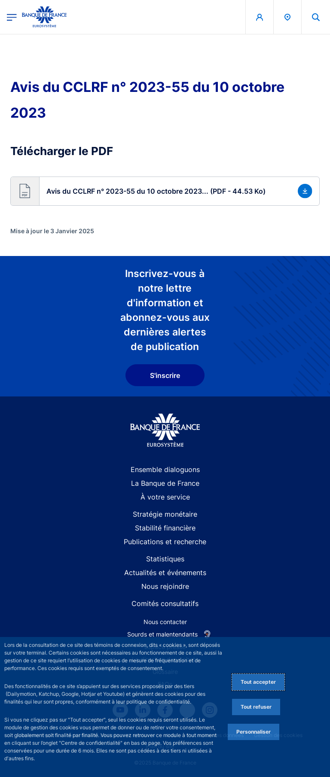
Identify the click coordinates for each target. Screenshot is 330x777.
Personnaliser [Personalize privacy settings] (253, 731)
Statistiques (165, 559)
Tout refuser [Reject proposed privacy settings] (256, 707)
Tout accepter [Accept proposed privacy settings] (258, 682)
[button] (165, 191)
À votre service (165, 497)
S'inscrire (165, 375)
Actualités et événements (165, 572)
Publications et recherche (165, 541)
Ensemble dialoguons (165, 469)
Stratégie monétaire (165, 514)
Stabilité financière (165, 528)
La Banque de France (165, 483)
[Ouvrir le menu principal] (12, 17)
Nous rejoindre (165, 586)
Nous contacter (165, 621)
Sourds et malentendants (162, 634)
